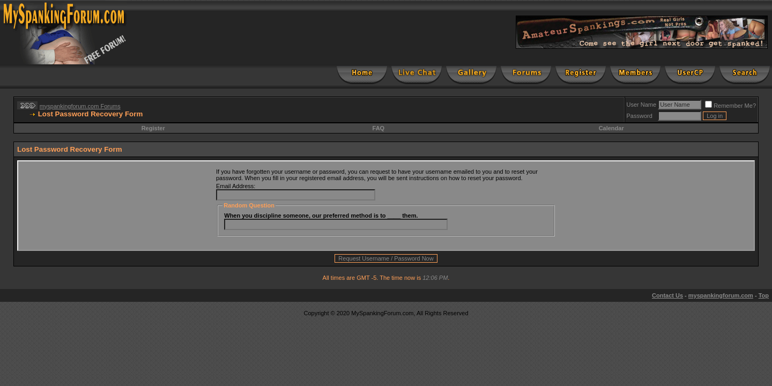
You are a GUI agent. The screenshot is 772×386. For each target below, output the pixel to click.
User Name (642, 104)
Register (153, 128)
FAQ (379, 128)
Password (639, 116)
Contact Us (667, 295)
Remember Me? (730, 105)
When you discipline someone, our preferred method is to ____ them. (321, 215)
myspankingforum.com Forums (80, 106)
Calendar (611, 128)
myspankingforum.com (720, 295)
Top (764, 295)
